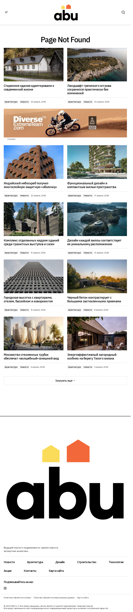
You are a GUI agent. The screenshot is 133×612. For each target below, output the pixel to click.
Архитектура (11, 102)
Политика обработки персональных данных (54, 597)
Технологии (116, 562)
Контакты (30, 571)
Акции (7, 571)
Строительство (86, 562)
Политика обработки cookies (17, 597)
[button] (6, 12)
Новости (24, 102)
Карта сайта (56, 571)
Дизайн (60, 562)
